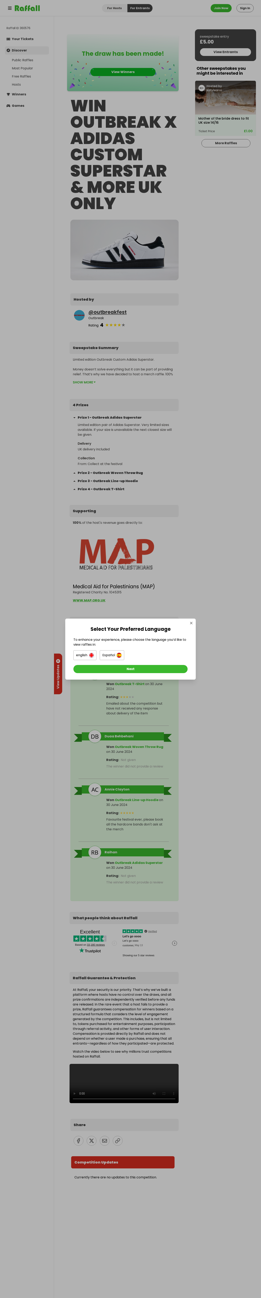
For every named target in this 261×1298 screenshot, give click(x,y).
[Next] (130, 669)
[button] (84, 655)
